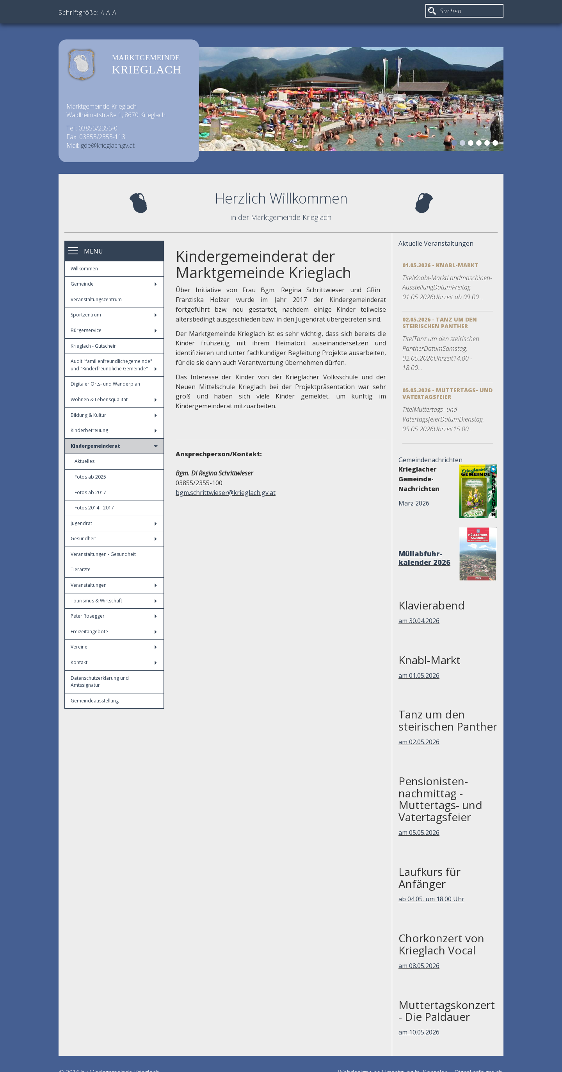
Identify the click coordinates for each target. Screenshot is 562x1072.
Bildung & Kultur (114, 415)
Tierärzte (81, 569)
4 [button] (480, 144)
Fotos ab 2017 (90, 492)
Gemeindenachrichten (430, 460)
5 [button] (488, 144)
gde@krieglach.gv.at (108, 145)
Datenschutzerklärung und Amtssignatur (100, 682)
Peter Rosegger (114, 616)
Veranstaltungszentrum (96, 299)
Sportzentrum (114, 314)
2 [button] (464, 144)
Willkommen (84, 268)
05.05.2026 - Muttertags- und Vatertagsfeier (447, 393)
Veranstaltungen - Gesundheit (103, 554)
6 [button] (496, 144)
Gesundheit (114, 538)
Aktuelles (84, 461)
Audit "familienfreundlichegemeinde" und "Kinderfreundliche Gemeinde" (114, 365)
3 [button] (472, 144)
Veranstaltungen (114, 585)
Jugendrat (114, 523)
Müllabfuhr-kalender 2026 (424, 558)
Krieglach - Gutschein (94, 346)
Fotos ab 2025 (90, 476)
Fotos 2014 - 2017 (94, 507)
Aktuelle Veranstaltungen (435, 243)
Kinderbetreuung (114, 430)
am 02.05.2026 (418, 742)
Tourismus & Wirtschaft (114, 600)
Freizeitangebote (114, 631)
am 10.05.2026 (418, 1032)
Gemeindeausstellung (95, 700)
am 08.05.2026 (418, 965)
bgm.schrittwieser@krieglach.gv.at (226, 492)
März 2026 (413, 503)
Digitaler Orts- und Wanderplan (105, 384)
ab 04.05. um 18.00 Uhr (431, 899)
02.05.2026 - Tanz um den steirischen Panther (439, 323)
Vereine (114, 646)
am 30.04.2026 (418, 620)
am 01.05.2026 (418, 675)
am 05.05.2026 (418, 832)
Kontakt (114, 662)
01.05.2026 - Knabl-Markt (440, 265)
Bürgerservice (114, 330)
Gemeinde (114, 284)
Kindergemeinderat (114, 446)
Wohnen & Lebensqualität (114, 399)
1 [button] (455, 144)
